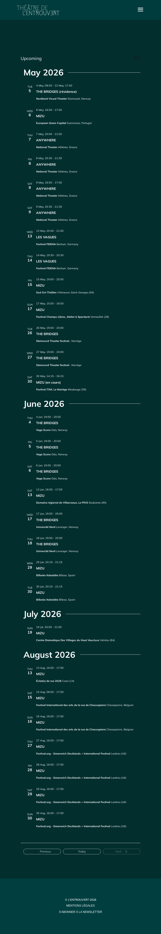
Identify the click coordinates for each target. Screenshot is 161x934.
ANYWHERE (46, 140)
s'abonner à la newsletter (80, 912)
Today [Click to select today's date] (82, 851)
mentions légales (80, 905)
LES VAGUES (46, 237)
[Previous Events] (42, 851)
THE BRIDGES (47, 334)
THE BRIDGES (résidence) (56, 92)
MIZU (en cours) (48, 382)
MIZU (40, 116)
